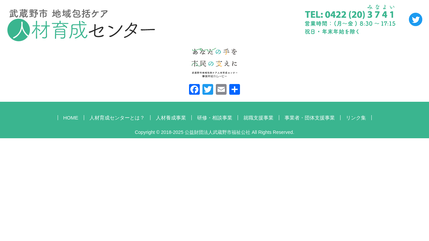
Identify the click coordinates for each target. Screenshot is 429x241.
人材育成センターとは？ (117, 117)
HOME (70, 117)
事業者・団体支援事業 (310, 117)
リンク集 (356, 117)
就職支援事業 (258, 117)
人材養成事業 (171, 117)
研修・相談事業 (214, 117)
